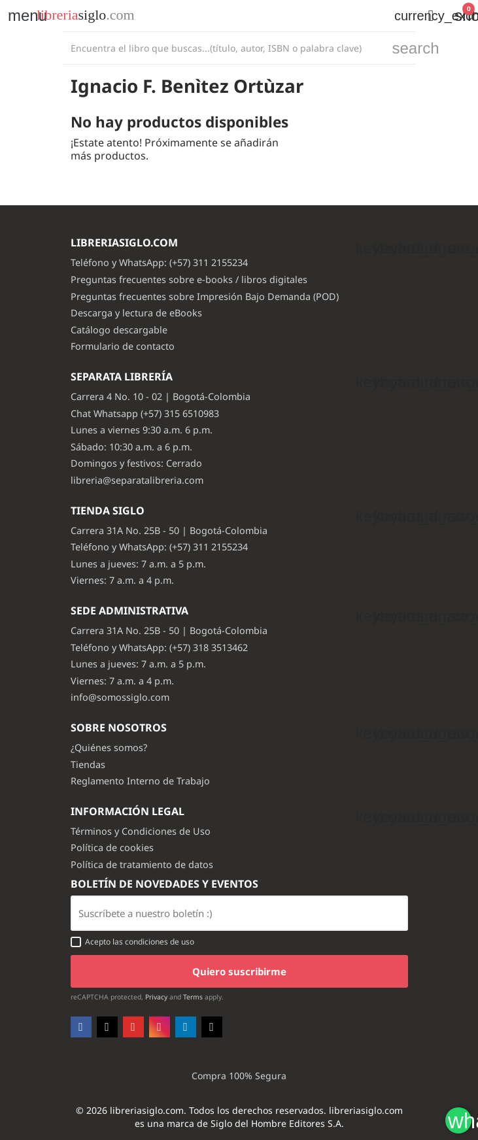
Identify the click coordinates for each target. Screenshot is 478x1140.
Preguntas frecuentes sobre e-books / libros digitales (189, 279)
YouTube (133, 1026)
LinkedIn (185, 1026)
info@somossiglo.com (120, 697)
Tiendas (88, 764)
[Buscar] (224, 48)
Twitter (107, 1026)
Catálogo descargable (119, 330)
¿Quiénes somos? (109, 747)
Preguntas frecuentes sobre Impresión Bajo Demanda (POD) (205, 296)
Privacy (156, 996)
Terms (193, 996)
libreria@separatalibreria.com (137, 480)
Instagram (159, 1026)
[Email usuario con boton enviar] (239, 913)
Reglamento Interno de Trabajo (140, 781)
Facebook (81, 1026)
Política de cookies (112, 847)
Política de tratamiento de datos (142, 864)
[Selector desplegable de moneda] (400, 15)
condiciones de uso (159, 941)
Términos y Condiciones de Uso (141, 831)
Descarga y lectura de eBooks (136, 313)
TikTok (211, 1026)
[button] (431, 16)
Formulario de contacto (123, 346)
